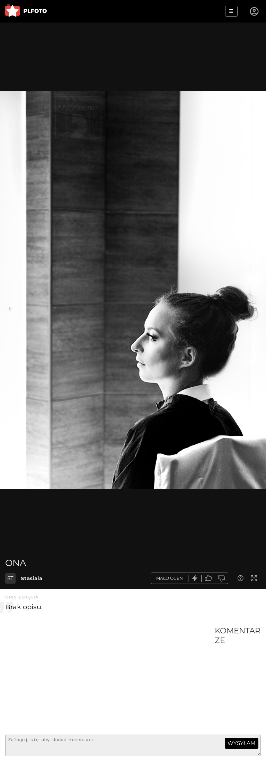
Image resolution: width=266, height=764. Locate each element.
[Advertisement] (110, 677)
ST (10, 578)
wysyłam (241, 743)
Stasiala (31, 578)
